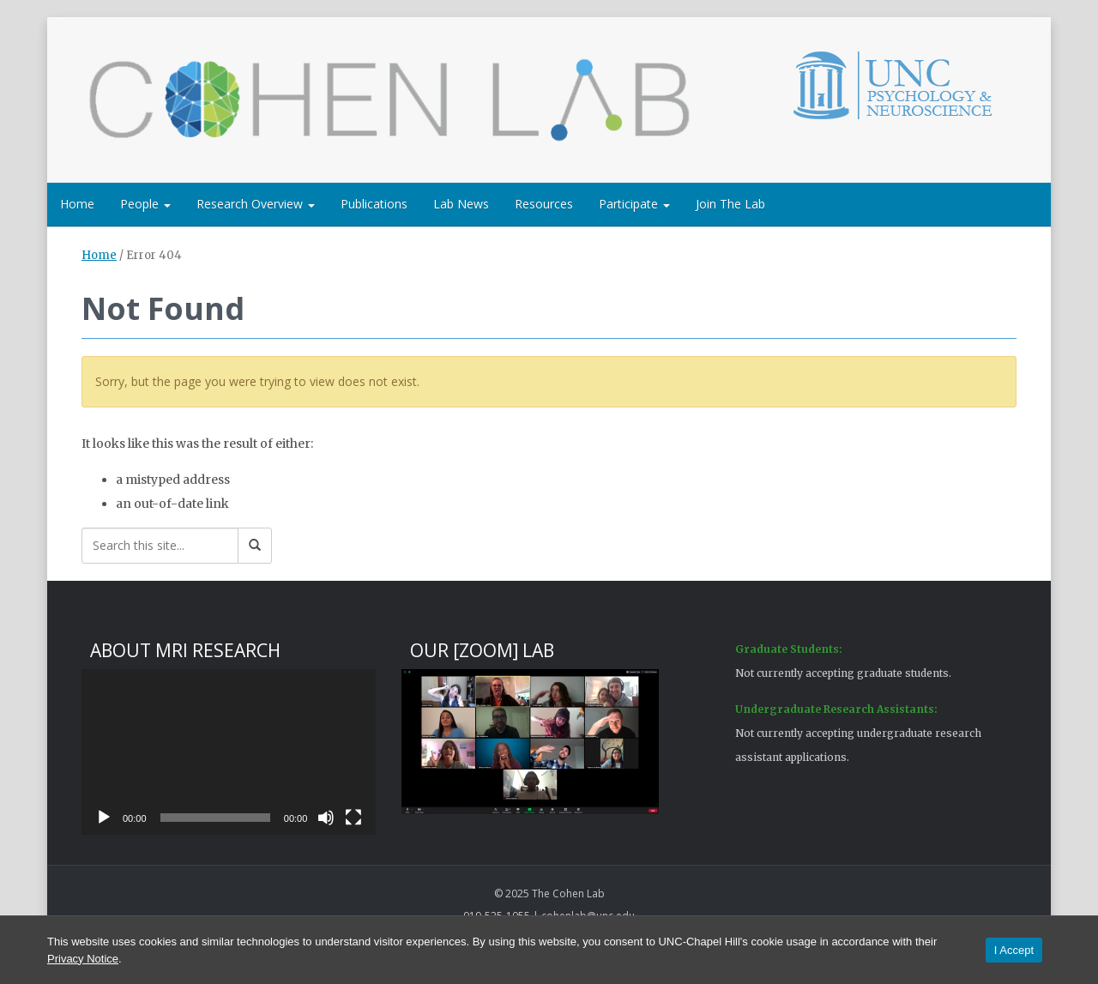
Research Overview (255, 204)
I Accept (1014, 950)
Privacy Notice (82, 958)
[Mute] (326, 817)
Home (77, 204)
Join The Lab (730, 204)
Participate (634, 204)
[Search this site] (159, 546)
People (145, 204)
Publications (374, 204)
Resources (544, 204)
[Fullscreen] (353, 817)
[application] (228, 752)
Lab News (461, 204)
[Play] (103, 817)
